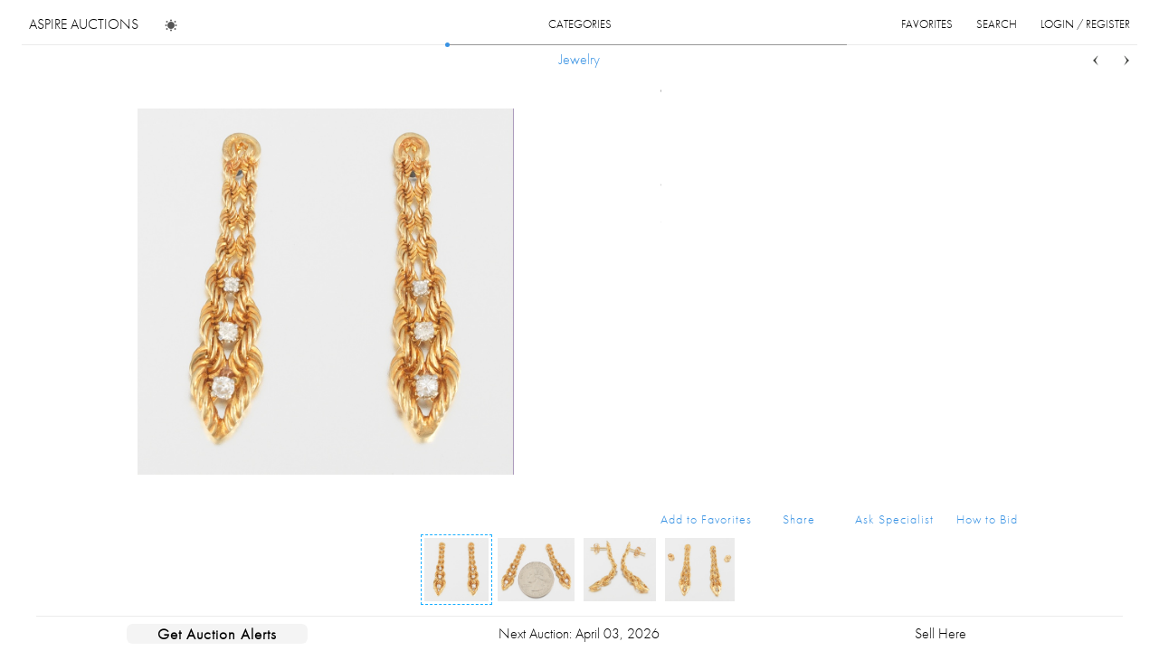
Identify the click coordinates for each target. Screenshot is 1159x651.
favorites (927, 24)
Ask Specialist (894, 519)
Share (799, 519)
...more (1003, 183)
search (996, 24)
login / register (1085, 24)
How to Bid (987, 519)
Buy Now (842, 350)
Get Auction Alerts (217, 634)
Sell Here (940, 633)
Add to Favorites (706, 519)
